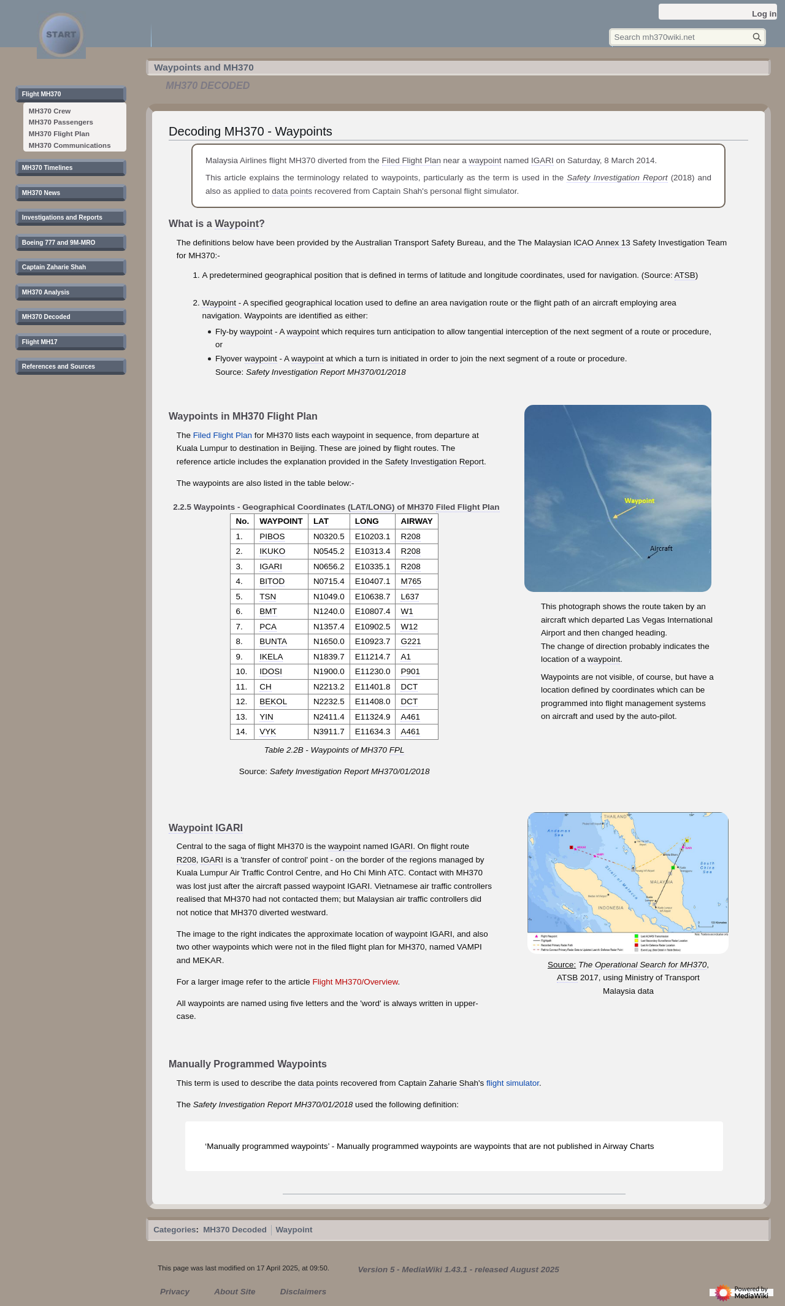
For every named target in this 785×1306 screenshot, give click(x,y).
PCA (268, 626)
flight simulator (512, 1083)
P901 (409, 671)
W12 (409, 626)
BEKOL (273, 701)
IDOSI (270, 671)
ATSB (685, 275)
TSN (267, 596)
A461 (409, 716)
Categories (174, 1229)
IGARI (542, 160)
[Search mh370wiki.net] (687, 37)
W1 (406, 611)
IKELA (271, 656)
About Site (234, 1291)
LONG (380, 507)
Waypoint (237, 223)
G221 (410, 641)
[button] (46, 95)
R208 (410, 536)
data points (292, 191)
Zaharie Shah (453, 1083)
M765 (410, 581)
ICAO (583, 242)
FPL (397, 750)
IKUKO (272, 551)
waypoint (485, 160)
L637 (409, 596)
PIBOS (272, 536)
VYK (267, 731)
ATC (396, 872)
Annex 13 (612, 242)
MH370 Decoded (235, 1229)
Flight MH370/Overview (355, 981)
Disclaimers (303, 1291)
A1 (405, 656)
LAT (358, 507)
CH (265, 686)
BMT (268, 611)
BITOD (272, 581)
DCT (409, 686)
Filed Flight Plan (411, 160)
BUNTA (273, 641)
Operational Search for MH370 (650, 964)
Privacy (175, 1291)
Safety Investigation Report (617, 177)
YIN (266, 716)
